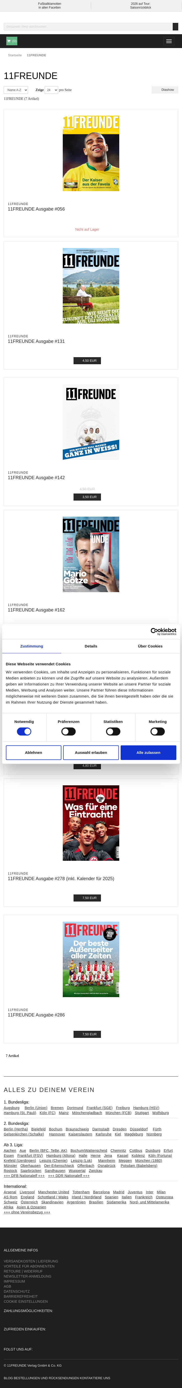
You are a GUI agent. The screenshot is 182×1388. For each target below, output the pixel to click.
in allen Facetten (50, 7)
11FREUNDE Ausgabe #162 (36, 610)
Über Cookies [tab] (150, 646)
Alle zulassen (148, 752)
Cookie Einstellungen (26, 1301)
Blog (8, 1378)
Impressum (14, 1281)
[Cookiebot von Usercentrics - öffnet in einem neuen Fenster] (154, 631)
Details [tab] (91, 646)
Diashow (165, 90)
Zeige (40, 90)
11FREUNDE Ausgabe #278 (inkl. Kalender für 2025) (61, 878)
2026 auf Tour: (140, 4)
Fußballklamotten (49, 4)
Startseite (15, 55)
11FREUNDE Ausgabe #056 (36, 209)
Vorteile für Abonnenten (29, 1266)
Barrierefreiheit (21, 1296)
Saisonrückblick (140, 7)
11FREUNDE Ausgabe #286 (36, 1014)
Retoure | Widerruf (23, 1271)
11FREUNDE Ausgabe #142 (36, 477)
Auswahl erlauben (91, 752)
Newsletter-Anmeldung (27, 1276)
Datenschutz (17, 1291)
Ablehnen (33, 752)
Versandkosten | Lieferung (31, 1261)
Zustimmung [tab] (31, 646)
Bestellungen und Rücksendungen (46, 1378)
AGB (7, 1286)
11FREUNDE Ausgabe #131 (36, 341)
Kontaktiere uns (95, 1378)
